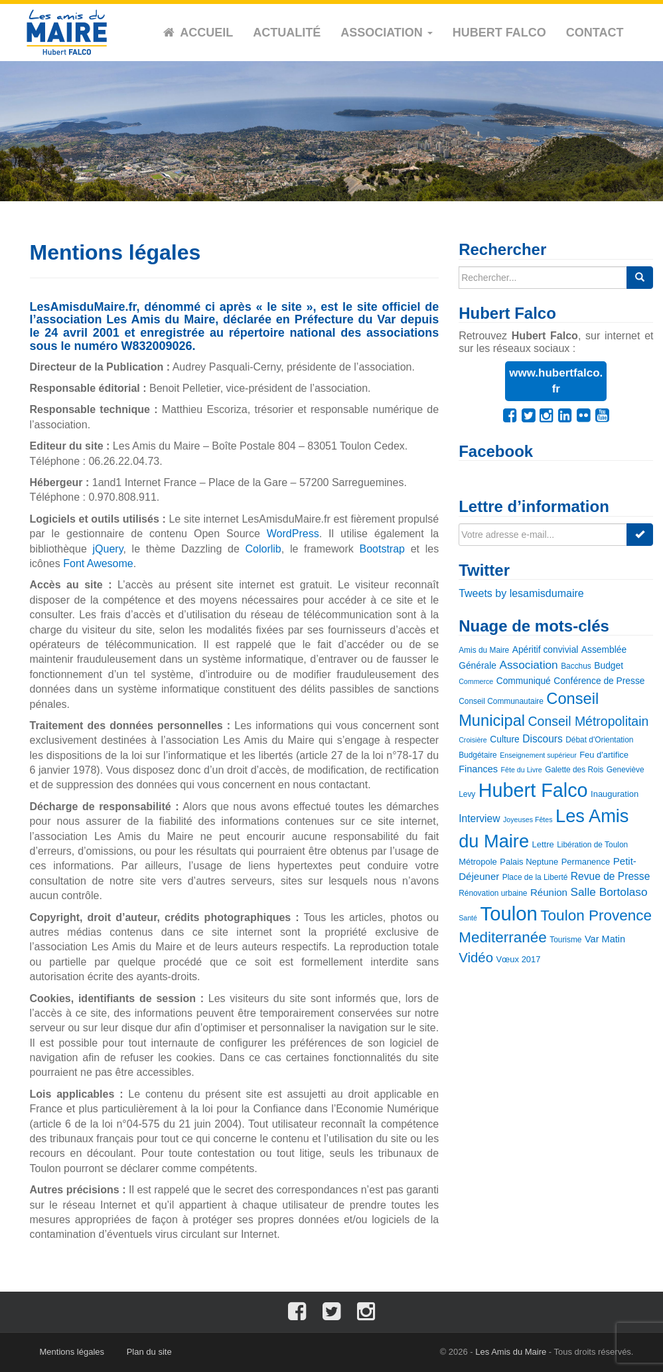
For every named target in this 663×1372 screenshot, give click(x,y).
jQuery (108, 549)
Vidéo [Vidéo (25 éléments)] (476, 957)
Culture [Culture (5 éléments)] (504, 739)
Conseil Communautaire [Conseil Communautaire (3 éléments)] (501, 701)
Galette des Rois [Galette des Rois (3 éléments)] (574, 769)
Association (386, 32)
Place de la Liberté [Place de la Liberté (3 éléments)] (535, 877)
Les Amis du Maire (510, 1352)
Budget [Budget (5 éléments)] (608, 665)
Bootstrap (381, 549)
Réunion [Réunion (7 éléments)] (548, 892)
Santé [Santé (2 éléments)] (468, 918)
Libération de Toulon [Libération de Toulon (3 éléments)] (592, 844)
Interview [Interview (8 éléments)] (479, 818)
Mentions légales (72, 1352)
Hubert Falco (499, 32)
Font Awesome (98, 563)
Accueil (206, 32)
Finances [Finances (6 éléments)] (478, 769)
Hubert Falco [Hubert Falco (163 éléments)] (533, 790)
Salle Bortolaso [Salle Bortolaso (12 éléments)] (608, 892)
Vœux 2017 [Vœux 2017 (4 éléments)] (518, 959)
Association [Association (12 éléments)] (528, 664)
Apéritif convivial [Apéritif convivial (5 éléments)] (545, 649)
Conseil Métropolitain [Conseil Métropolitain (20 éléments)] (588, 721)
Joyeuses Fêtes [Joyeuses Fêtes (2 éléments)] (528, 819)
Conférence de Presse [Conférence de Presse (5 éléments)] (598, 680)
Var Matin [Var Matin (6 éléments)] (605, 939)
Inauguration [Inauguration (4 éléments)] (614, 794)
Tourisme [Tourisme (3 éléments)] (565, 939)
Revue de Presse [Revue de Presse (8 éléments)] (610, 876)
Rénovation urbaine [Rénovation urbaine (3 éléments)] (493, 893)
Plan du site (149, 1352)
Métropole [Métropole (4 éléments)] (478, 862)
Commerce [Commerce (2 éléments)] (476, 681)
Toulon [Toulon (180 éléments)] (508, 913)
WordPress (293, 533)
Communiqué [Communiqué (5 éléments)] (523, 680)
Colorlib (263, 549)
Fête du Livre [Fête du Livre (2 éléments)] (521, 770)
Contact (595, 32)
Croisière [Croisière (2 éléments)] (473, 740)
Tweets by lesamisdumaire (521, 593)
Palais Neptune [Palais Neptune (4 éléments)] (529, 862)
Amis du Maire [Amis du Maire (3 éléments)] (484, 650)
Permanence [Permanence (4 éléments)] (586, 862)
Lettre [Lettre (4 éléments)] (543, 844)
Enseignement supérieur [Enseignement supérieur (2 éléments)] (538, 755)
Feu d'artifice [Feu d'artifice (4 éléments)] (603, 755)
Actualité (287, 32)
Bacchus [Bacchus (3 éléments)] (576, 666)
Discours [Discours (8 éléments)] (542, 738)
